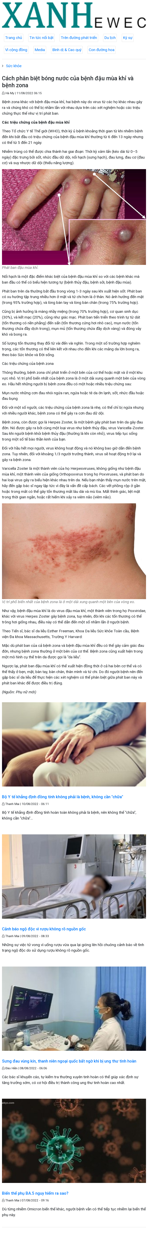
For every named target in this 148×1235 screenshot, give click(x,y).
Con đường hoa (101, 49)
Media (40, 49)
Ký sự (128, 37)
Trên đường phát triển (79, 37)
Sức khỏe (13, 66)
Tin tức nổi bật (41, 37)
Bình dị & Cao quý (66, 49)
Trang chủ (13, 37)
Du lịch (110, 37)
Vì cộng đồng (16, 49)
